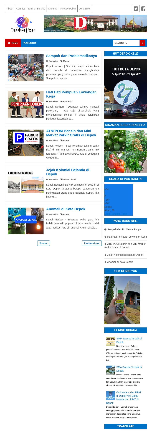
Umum (66, 61)
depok (66, 140)
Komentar (53, 61)
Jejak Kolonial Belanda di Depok (125, 254)
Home (13, 43)
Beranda (43, 243)
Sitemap (52, 8)
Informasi (67, 101)
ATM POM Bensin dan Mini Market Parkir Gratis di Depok (71, 133)
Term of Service (36, 8)
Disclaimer (85, 8)
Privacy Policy (68, 8)
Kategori (30, 43)
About (10, 8)
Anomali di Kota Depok (65, 209)
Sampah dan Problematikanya (71, 56)
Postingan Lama (91, 243)
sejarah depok (70, 179)
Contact (20, 8)
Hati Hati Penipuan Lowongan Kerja (127, 236)
